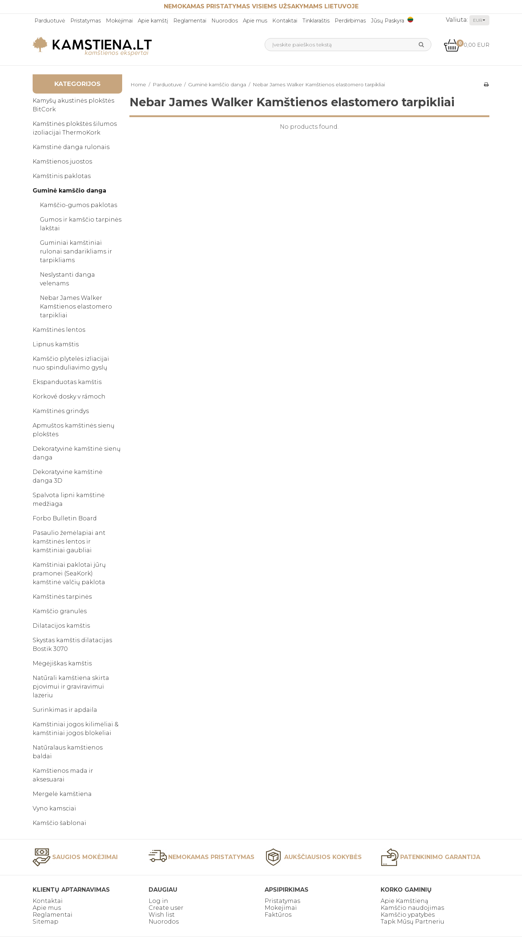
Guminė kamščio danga (69, 190)
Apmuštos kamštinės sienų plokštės (74, 430)
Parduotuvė (49, 20)
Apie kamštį (153, 20)
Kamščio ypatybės (408, 914)
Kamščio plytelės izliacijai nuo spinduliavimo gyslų (71, 363)
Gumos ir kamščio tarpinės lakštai (80, 224)
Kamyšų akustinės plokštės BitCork (73, 105)
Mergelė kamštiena (62, 794)
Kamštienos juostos (62, 161)
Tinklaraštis (316, 20)
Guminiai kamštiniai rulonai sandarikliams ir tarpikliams (76, 251)
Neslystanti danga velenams (67, 279)
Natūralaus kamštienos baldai (68, 752)
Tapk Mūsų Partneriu (412, 921)
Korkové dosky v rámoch (69, 396)
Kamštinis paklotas (62, 176)
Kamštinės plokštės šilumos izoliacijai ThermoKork (75, 128)
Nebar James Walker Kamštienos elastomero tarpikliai (76, 306)
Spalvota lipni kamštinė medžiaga (69, 499)
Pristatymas (85, 20)
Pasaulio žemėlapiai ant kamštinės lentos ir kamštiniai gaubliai (69, 541)
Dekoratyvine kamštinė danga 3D (68, 476)
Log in (158, 900)
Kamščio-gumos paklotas (78, 205)
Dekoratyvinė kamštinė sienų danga (77, 453)
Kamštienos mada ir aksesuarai (63, 775)
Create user (166, 907)
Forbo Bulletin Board (65, 518)
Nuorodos (224, 20)
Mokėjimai (119, 20)
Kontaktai (284, 20)
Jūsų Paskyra (387, 20)
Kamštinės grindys (61, 411)
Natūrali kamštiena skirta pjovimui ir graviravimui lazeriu (71, 686)
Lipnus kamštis (56, 344)
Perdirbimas (350, 20)
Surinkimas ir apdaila (65, 709)
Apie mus (255, 20)
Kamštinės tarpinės (62, 596)
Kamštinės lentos (59, 329)
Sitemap (45, 921)
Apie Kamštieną (404, 900)
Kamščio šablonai (59, 823)
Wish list (162, 914)
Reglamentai (189, 20)
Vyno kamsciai (54, 808)
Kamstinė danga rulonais (71, 147)
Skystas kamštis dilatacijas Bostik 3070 (72, 644)
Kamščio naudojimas (412, 907)
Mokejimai (281, 907)
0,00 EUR (466, 44)
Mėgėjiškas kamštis (62, 663)
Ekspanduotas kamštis (67, 382)
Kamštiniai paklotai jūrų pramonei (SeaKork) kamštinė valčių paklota (69, 573)
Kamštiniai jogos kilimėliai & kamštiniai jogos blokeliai (76, 728)
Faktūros (278, 914)
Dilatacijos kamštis (61, 625)
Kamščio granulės (60, 611)
